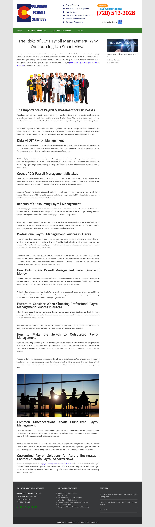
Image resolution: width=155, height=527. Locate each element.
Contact (80, 31)
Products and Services (37, 31)
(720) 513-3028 (116, 13)
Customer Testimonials (61, 31)
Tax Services (104, 510)
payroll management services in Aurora (56, 464)
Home (19, 31)
